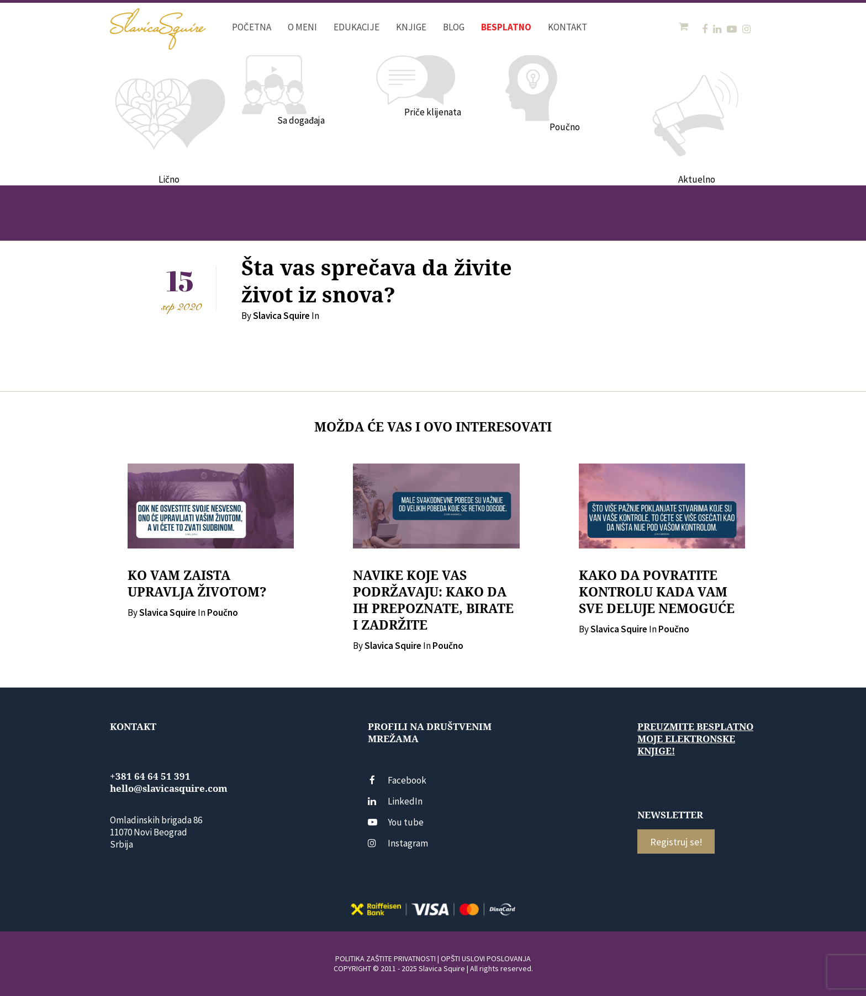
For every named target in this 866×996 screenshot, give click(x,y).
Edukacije (356, 27)
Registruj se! (676, 841)
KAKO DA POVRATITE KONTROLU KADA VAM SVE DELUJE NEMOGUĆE (657, 592)
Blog (453, 27)
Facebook (397, 780)
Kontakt (567, 27)
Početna (251, 27)
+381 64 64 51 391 (150, 776)
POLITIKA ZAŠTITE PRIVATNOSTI (385, 958)
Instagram (398, 843)
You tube (396, 822)
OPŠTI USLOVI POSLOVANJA (486, 958)
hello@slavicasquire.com (169, 788)
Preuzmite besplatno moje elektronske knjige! (695, 739)
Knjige (411, 27)
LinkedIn (395, 801)
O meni (302, 27)
